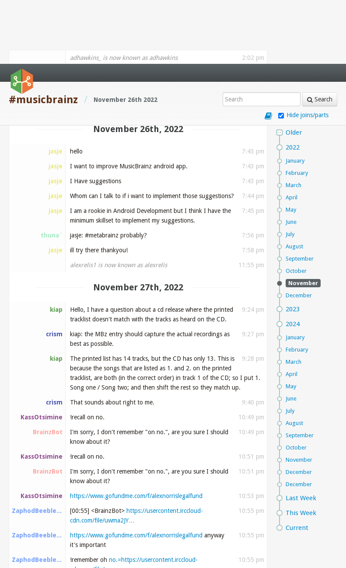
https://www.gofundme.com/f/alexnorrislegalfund (136, 432)
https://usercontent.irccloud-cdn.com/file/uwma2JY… (140, 550)
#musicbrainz (43, 36)
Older (294, 69)
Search (319, 35)
